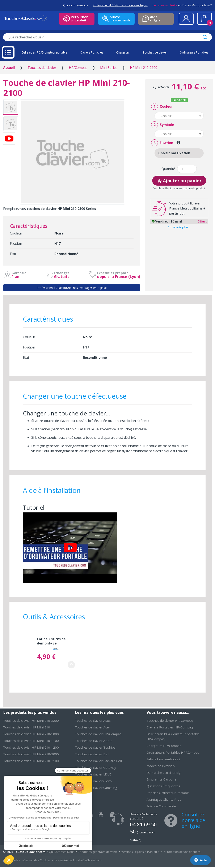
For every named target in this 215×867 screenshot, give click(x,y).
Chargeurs (123, 52)
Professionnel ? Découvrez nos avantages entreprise (72, 288)
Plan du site (154, 852)
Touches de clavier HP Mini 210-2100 (31, 761)
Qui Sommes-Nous (61, 852)
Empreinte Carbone (161, 779)
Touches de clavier (155, 52)
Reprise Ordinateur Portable (168, 793)
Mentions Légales (132, 852)
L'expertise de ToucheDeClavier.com (78, 860)
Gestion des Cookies (36, 860)
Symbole (162, 125)
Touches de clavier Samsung (96, 788)
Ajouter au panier (179, 180)
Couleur (162, 106)
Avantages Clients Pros (164, 799)
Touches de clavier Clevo (93, 781)
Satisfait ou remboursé (164, 759)
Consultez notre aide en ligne (193, 820)
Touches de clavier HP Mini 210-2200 (31, 720)
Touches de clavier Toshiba (95, 747)
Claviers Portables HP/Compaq (170, 727)
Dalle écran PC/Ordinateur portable (44, 52)
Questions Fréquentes (163, 786)
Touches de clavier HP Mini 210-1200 (31, 747)
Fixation (162, 143)
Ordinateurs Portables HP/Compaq (173, 752)
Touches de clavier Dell (92, 754)
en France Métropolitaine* (182, 5)
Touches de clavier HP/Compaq (98, 734)
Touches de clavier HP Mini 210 (26, 727)
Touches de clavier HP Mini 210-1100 (31, 741)
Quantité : (168, 169)
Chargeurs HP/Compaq (164, 746)
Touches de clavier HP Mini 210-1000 (31, 734)
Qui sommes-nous (75, 5)
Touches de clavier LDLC (93, 774)
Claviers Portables (91, 52)
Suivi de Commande (161, 806)
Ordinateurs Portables (194, 52)
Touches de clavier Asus (92, 720)
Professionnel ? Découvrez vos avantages (120, 5)
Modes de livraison (161, 766)
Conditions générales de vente (97, 852)
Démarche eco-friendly (164, 772)
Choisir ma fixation (174, 153)
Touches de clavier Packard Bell (98, 761)
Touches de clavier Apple (93, 741)
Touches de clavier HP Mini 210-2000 (31, 754)
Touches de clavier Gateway (95, 767)
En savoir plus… (179, 227)
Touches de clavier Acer (92, 727)
